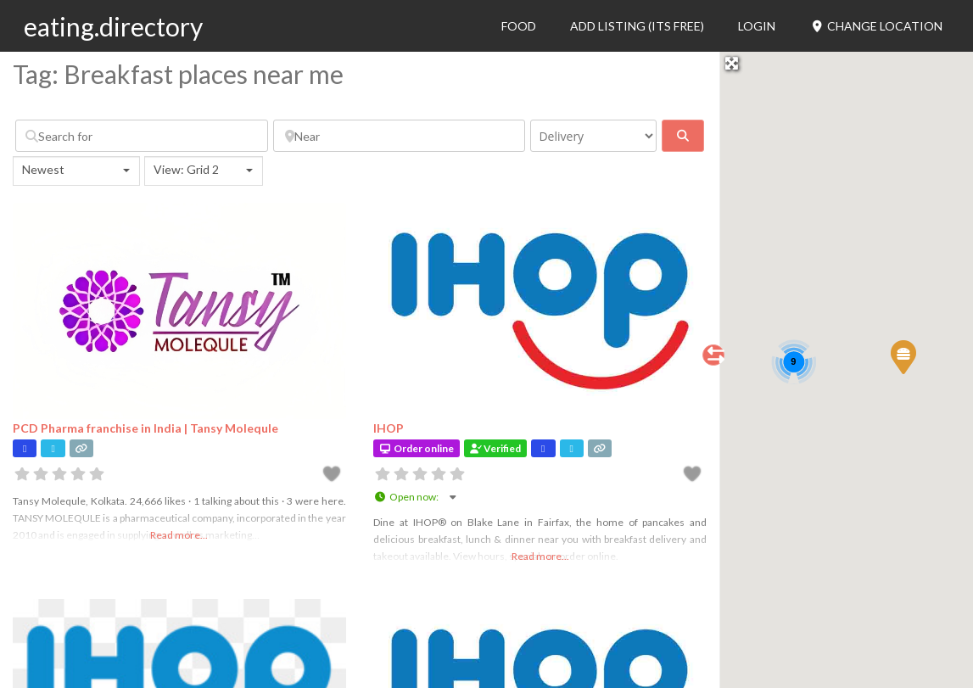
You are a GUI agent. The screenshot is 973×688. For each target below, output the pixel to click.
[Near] (399, 136)
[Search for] (141, 136)
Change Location (875, 26)
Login (756, 26)
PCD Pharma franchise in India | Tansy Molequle (145, 428)
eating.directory (113, 26)
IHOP (388, 428)
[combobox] (76, 171)
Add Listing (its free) (637, 26)
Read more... (179, 535)
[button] (902, 356)
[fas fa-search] (682, 136)
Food (518, 26)
